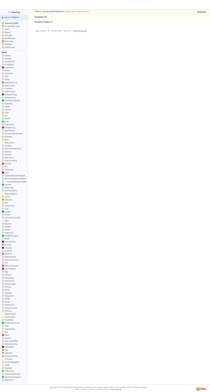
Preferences (8, 47)
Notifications (8, 38)
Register (15, 17)
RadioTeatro (8, 317)
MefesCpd (7, 233)
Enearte (6, 154)
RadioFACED (9, 314)
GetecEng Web (49, 11)
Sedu (5, 335)
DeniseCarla (8, 127)
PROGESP (8, 305)
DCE (5, 121)
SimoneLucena (9, 344)
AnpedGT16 (8, 61)
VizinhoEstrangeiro (11, 377)
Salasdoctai (8, 329)
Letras (6, 215)
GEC (5, 173)
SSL (5, 350)
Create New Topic (11, 26)
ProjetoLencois (9, 308)
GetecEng (14, 12)
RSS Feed (8, 41)
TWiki (37, 11)
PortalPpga (8, 278)
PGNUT (6, 275)
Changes (7, 35)
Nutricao (7, 251)
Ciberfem (7, 88)
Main (5, 221)
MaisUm (7, 224)
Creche (6, 109)
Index (5, 29)
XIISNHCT (8, 380)
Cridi (5, 112)
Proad (6, 302)
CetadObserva (9, 82)
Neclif (6, 239)
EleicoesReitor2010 (11, 149)
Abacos (6, 55)
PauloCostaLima (10, 260)
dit (199, 12)
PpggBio (7, 293)
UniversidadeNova (11, 374)
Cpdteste (7, 103)
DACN (6, 118)
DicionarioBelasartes (12, 133)
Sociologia (8, 347)
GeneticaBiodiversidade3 (14, 179)
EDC (5, 140)
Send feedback (115, 389)
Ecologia (7, 137)
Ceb (5, 76)
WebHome (60, 11)
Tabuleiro (7, 353)
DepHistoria (8, 130)
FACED (6, 164)
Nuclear (6, 245)
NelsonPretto (9, 242)
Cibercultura (8, 85)
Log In (6, 17)
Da (4, 115)
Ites (5, 203)
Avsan (6, 70)
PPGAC (6, 287)
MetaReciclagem (10, 236)
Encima (6, 151)
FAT (5, 167)
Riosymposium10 (10, 323)
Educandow (8, 143)
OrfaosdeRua (9, 257)
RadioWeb (8, 320)
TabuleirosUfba (9, 356)
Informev (7, 200)
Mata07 (6, 227)
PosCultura (8, 281)
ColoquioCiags (9, 94)
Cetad (6, 79)
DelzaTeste (8, 124)
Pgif (5, 272)
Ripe (5, 326)
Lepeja (6, 212)
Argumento (8, 67)
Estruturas (7, 157)
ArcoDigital (8, 64)
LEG (5, 209)
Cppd (5, 106)
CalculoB (7, 73)
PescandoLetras (10, 266)
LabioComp (8, 206)
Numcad (7, 248)
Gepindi (6, 185)
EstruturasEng (9, 160)
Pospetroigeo (9, 284)
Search (6, 32)
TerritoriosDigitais (10, 362)
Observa (7, 254)
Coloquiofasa (9, 97)
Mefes (6, 230)
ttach (203, 12)
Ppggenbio (8, 296)
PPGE (6, 290)
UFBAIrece (8, 371)
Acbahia (6, 58)
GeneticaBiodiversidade (13, 176)
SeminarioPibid (10, 341)
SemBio (6, 338)
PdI (5, 263)
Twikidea (7, 368)
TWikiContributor (82, 11)
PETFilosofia (9, 269)
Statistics (7, 44)
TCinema (7, 359)
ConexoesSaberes (11, 100)
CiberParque (9, 91)
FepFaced (7, 170)
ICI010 (6, 197)
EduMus (7, 146)
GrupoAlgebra (9, 194)
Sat (5, 332)
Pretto (6, 299)
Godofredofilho (9, 190)
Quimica (7, 311)
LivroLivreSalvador (11, 218)
